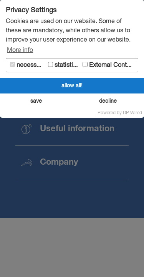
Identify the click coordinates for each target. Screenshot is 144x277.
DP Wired (132, 113)
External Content (109, 65)
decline (108, 101)
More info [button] (20, 50)
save (36, 101)
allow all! (72, 85)
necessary (27, 65)
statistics (63, 65)
